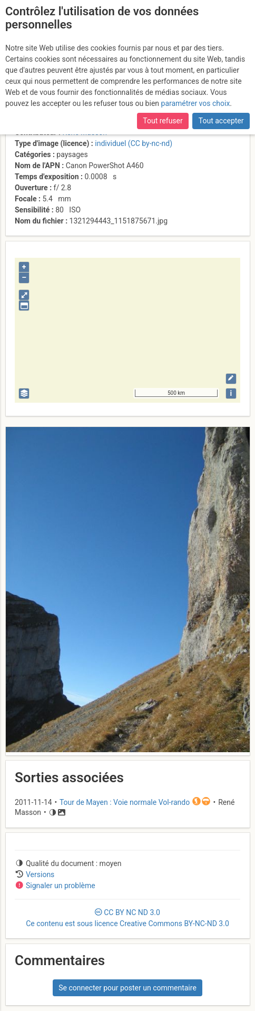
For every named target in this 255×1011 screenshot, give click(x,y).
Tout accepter (221, 120)
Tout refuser (162, 120)
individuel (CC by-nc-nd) (133, 143)
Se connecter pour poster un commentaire (127, 988)
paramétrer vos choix (195, 103)
